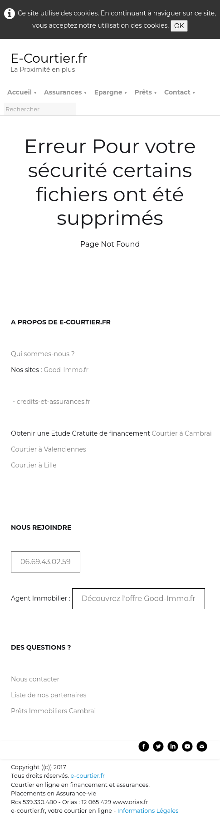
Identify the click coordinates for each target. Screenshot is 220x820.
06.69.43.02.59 (45, 561)
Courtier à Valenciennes (48, 449)
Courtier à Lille (34, 465)
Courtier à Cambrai (182, 433)
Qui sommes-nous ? (43, 354)
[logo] (53, 64)
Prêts (146, 92)
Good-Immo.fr (66, 370)
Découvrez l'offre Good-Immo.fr (139, 598)
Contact (180, 92)
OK (179, 26)
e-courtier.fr (87, 775)
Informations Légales (148, 810)
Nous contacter (35, 679)
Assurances (65, 92)
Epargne (110, 92)
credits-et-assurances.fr (54, 402)
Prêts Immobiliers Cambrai (53, 711)
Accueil (22, 92)
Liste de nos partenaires (48, 695)
